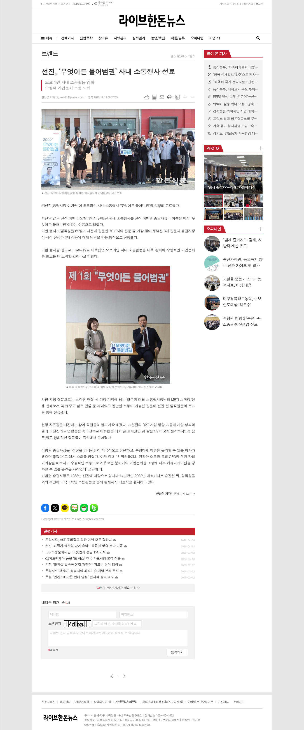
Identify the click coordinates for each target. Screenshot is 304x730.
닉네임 (54, 614)
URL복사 (146, 97)
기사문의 (236, 3)
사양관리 (120, 38)
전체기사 (67, 38)
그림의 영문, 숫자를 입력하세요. (115, 623)
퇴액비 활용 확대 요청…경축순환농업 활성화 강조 (236, 104)
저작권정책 (82, 702)
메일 (162, 97)
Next (257, 173)
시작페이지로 (50, 3)
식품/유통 (178, 38)
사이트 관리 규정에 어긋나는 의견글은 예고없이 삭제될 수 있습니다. (95, 632)
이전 (112, 676)
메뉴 (49, 38)
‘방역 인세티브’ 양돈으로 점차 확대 (236, 74)
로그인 (259, 3)
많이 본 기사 (216, 53)
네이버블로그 (74, 508)
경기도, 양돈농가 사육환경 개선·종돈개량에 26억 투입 (236, 133)
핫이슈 (103, 38)
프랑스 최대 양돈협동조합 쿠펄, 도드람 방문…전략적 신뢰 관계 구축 (236, 118)
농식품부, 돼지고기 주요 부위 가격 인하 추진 (236, 89)
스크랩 (177, 97)
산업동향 (86, 38)
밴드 (94, 508)
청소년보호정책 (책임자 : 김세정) (162, 702)
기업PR (214, 38)
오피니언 (197, 38)
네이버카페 (84, 508)
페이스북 (45, 508)
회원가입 (248, 3)
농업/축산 (158, 38)
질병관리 (138, 38)
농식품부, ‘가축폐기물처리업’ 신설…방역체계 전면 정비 (236, 67)
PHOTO (212, 148)
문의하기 (238, 702)
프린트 (169, 97)
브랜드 (191, 56)
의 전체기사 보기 (174, 493)
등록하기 (177, 652)
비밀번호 (127, 614)
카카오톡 (65, 508)
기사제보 (224, 3)
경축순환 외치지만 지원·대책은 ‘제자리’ (236, 111)
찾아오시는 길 (102, 702)
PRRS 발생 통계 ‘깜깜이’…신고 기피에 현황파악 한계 (236, 96)
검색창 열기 (258, 38)
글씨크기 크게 (185, 97)
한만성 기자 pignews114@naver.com (62, 97)
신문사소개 (48, 702)
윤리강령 (65, 702)
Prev (209, 173)
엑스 (55, 508)
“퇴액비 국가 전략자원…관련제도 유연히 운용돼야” (236, 82)
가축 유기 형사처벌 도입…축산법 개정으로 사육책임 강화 (236, 126)
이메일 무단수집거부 (200, 702)
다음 (124, 676)
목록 (154, 97)
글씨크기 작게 (192, 97)
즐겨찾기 (65, 3)
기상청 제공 (103, 5)
